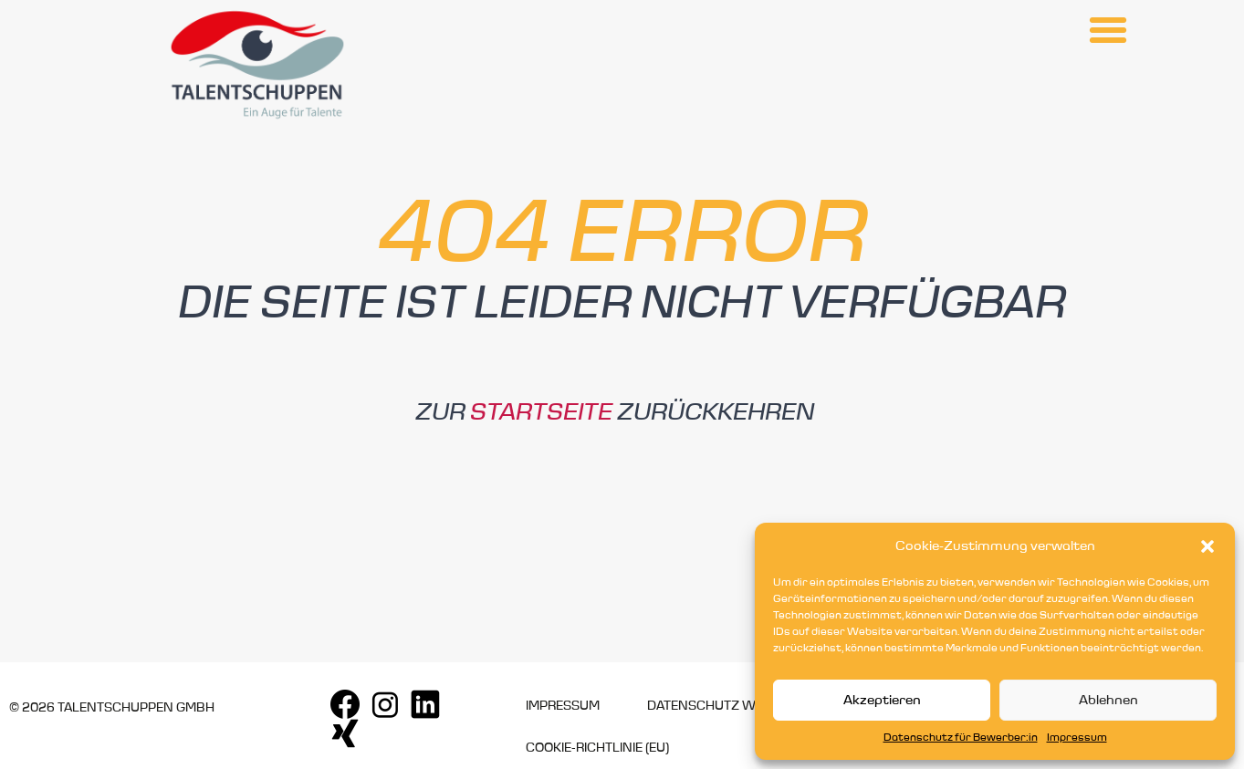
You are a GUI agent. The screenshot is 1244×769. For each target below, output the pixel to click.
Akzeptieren (882, 700)
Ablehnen (1108, 700)
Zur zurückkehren (614, 412)
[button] (1207, 546)
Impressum (1077, 738)
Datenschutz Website (722, 706)
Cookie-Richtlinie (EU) (597, 748)
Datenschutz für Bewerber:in (960, 738)
